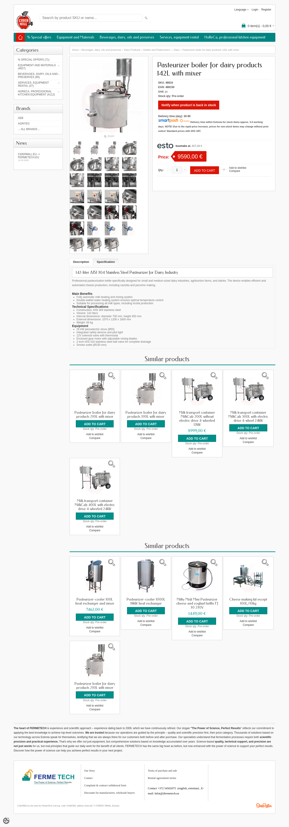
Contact (88, 777)
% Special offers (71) (33, 59)
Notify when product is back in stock (189, 105)
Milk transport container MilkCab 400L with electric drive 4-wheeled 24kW (95, 505)
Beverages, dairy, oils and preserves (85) (38, 75)
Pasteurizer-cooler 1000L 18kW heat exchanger (146, 601)
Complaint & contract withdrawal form (105, 785)
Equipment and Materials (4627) (37, 67)
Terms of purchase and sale (162, 770)
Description (81, 262)
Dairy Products (132, 50)
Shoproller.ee (264, 805)
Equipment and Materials (75, 37)
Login (255, 9)
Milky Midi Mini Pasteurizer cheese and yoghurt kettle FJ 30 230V (197, 603)
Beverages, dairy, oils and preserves (127, 37)
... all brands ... (29, 129)
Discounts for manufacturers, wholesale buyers (109, 792)
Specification (106, 262)
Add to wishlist (237, 167)
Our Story (89, 770)
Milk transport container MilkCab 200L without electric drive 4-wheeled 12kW (197, 419)
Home (75, 50)
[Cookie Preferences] (6, 821)
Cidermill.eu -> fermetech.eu (38, 157)
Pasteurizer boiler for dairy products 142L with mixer (211, 50)
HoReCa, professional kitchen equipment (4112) (36, 93)
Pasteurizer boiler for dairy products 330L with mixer (145, 415)
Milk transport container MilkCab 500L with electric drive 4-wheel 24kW (248, 417)
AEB (20, 118)
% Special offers (39, 37)
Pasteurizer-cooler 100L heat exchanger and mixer (94, 601)
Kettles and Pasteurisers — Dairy (161, 50)
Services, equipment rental (179, 37)
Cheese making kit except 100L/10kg (248, 601)
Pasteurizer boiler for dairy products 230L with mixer (94, 415)
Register (266, 9)
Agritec (24, 123)
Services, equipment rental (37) (33, 84)
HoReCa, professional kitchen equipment (234, 37)
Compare (234, 171)
